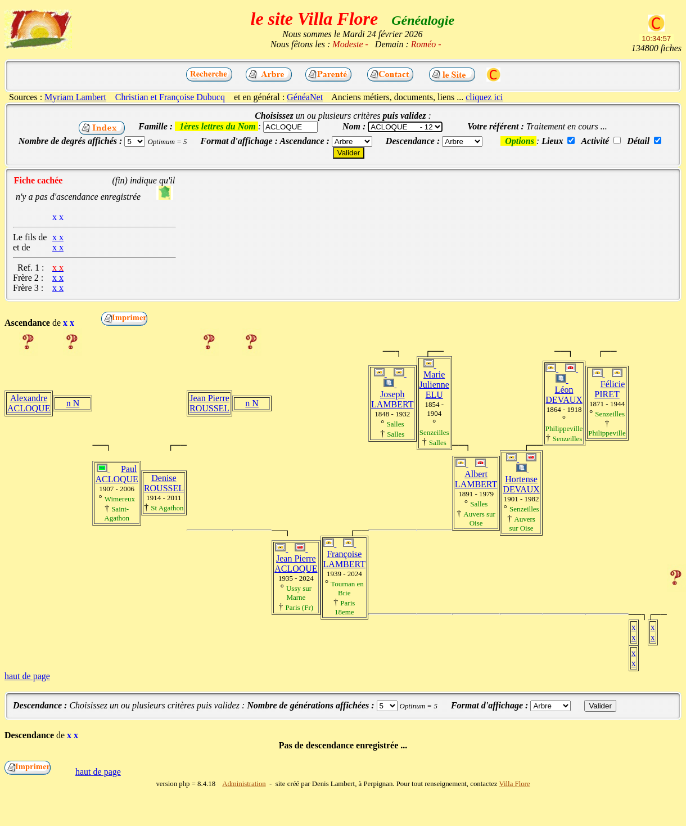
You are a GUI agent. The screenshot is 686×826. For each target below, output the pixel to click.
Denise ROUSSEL (164, 483)
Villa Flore (514, 784)
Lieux (552, 141)
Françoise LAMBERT (344, 559)
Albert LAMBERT (476, 479)
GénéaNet (305, 97)
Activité (595, 141)
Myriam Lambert (75, 97)
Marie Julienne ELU (434, 384)
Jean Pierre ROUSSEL (209, 403)
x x (633, 632)
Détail (638, 141)
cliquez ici (484, 97)
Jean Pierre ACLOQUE (295, 563)
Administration (244, 784)
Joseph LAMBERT (392, 399)
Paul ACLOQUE (116, 474)
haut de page (27, 676)
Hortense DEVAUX (521, 484)
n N (73, 403)
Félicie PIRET (609, 389)
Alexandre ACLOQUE (28, 403)
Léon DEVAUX (563, 395)
